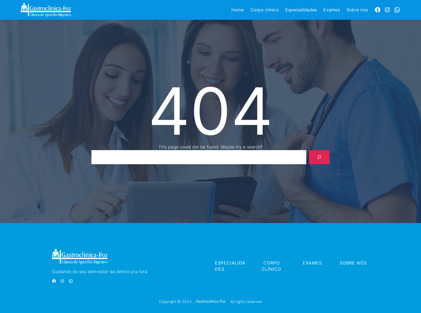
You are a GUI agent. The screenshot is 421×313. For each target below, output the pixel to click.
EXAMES (312, 263)
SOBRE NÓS (353, 263)
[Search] (319, 157)
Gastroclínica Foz (211, 301)
